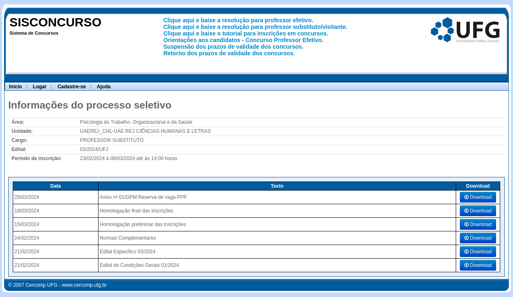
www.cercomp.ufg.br (84, 285)
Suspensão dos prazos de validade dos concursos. (234, 46)
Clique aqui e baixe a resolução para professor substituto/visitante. (256, 27)
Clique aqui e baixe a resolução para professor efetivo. (238, 20)
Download (478, 197)
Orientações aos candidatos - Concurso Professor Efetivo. (243, 40)
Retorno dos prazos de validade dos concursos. (229, 53)
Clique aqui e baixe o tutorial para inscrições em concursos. (246, 33)
